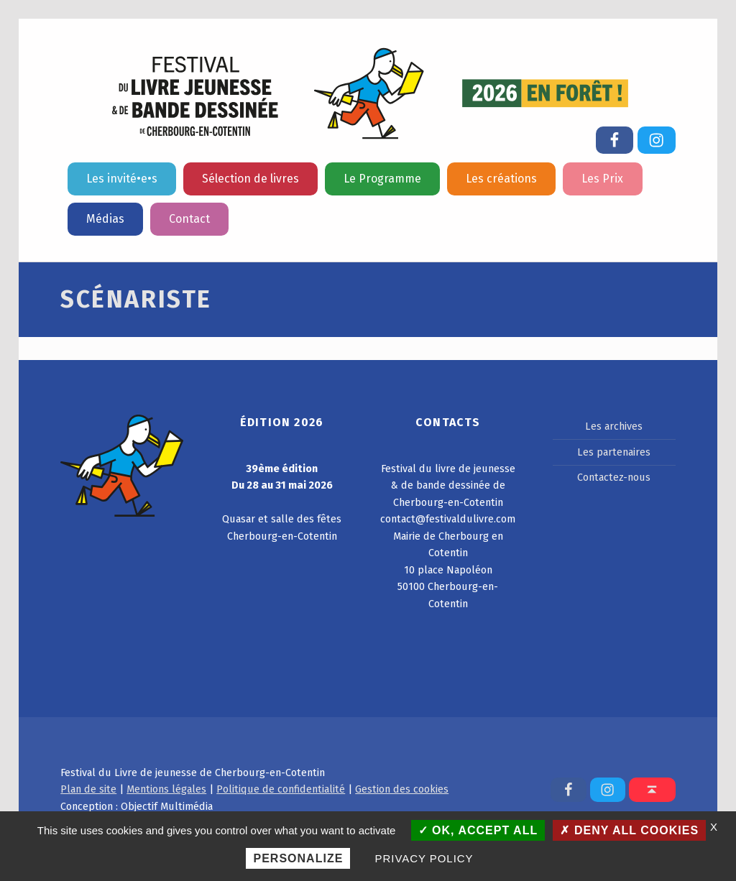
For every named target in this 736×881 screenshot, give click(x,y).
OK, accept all (478, 830)
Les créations (501, 178)
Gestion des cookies (401, 789)
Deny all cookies (629, 830)
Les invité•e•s (121, 178)
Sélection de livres (250, 178)
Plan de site (88, 789)
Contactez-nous (613, 477)
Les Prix (602, 178)
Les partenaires (613, 452)
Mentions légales (166, 789)
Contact (189, 219)
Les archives (614, 426)
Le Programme (382, 178)
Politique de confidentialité (280, 789)
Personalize (298, 858)
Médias (105, 219)
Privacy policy (424, 858)
